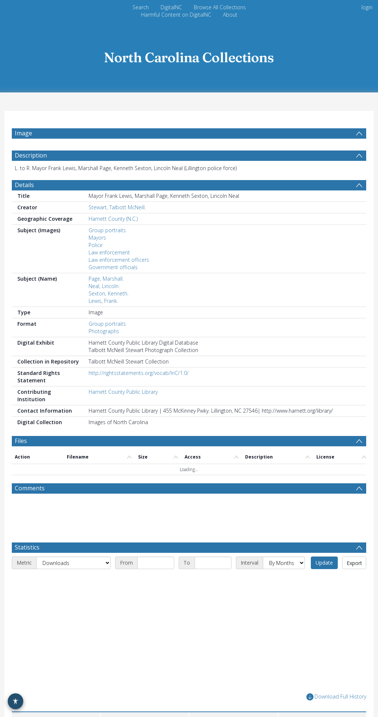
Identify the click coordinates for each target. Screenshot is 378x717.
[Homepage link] (189, 55)
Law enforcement (109, 252)
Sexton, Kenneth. (108, 293)
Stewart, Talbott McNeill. (117, 207)
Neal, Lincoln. (104, 286)
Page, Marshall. (106, 278)
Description (31, 155)
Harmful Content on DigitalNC (176, 14)
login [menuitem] (366, 7)
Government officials (113, 267)
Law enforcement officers (119, 259)
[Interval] (284, 563)
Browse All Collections (220, 7)
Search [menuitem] (141, 7)
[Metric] (73, 563)
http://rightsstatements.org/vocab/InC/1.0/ (139, 372)
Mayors (97, 237)
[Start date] (155, 563)
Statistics (27, 547)
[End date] (213, 563)
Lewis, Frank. (103, 300)
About (230, 14)
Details (24, 185)
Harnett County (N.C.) (113, 218)
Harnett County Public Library (123, 391)
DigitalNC (171, 7)
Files (21, 441)
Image (23, 133)
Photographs (104, 331)
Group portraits (107, 230)
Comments (30, 488)
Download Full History (336, 697)
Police (96, 244)
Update (324, 562)
